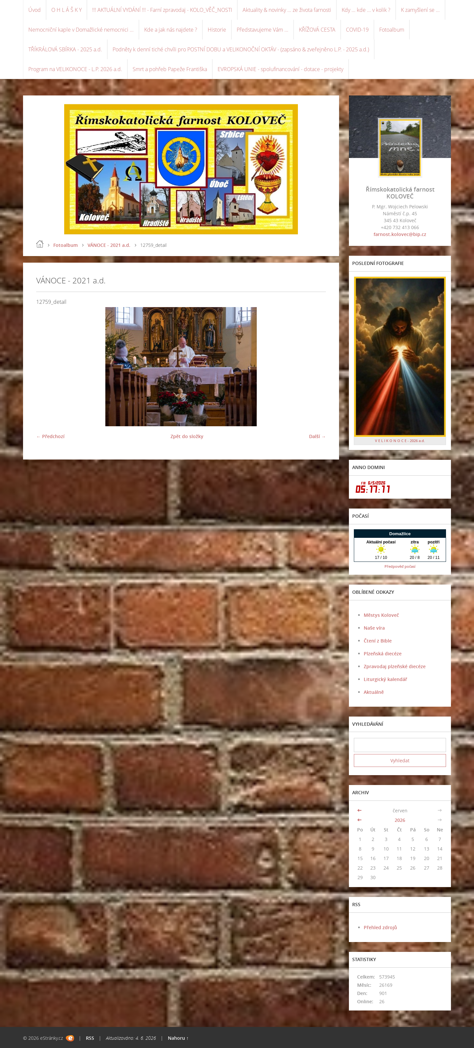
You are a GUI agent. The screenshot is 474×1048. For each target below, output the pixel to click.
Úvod (34, 9)
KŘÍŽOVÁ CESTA (317, 29)
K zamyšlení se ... (420, 9)
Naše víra (374, 628)
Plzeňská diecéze (383, 653)
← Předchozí (50, 436)
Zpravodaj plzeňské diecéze (395, 666)
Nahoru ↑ (178, 1038)
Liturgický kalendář (385, 679)
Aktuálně (374, 692)
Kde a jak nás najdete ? (170, 29)
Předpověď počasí (399, 566)
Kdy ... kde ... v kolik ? (366, 9)
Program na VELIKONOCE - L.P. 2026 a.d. (75, 69)
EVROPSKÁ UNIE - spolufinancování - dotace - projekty (280, 69)
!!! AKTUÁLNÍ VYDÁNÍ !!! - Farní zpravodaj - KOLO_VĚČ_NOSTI (162, 9)
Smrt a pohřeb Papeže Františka (170, 69)
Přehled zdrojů (380, 927)
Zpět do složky (187, 436)
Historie (217, 29)
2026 (400, 820)
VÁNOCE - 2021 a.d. (109, 245)
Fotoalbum (391, 29)
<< (360, 810)
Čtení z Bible (378, 641)
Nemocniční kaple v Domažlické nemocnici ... (81, 29)
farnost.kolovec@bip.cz (400, 234)
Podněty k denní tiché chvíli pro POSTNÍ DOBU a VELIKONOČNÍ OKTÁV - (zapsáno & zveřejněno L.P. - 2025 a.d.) (241, 49)
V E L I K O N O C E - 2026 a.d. (400, 440)
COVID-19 (357, 29)
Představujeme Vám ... (262, 29)
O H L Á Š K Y (66, 9)
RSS (90, 1038)
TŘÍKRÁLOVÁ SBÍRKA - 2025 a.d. (65, 49)
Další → (317, 436)
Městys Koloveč (381, 615)
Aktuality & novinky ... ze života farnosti (287, 9)
